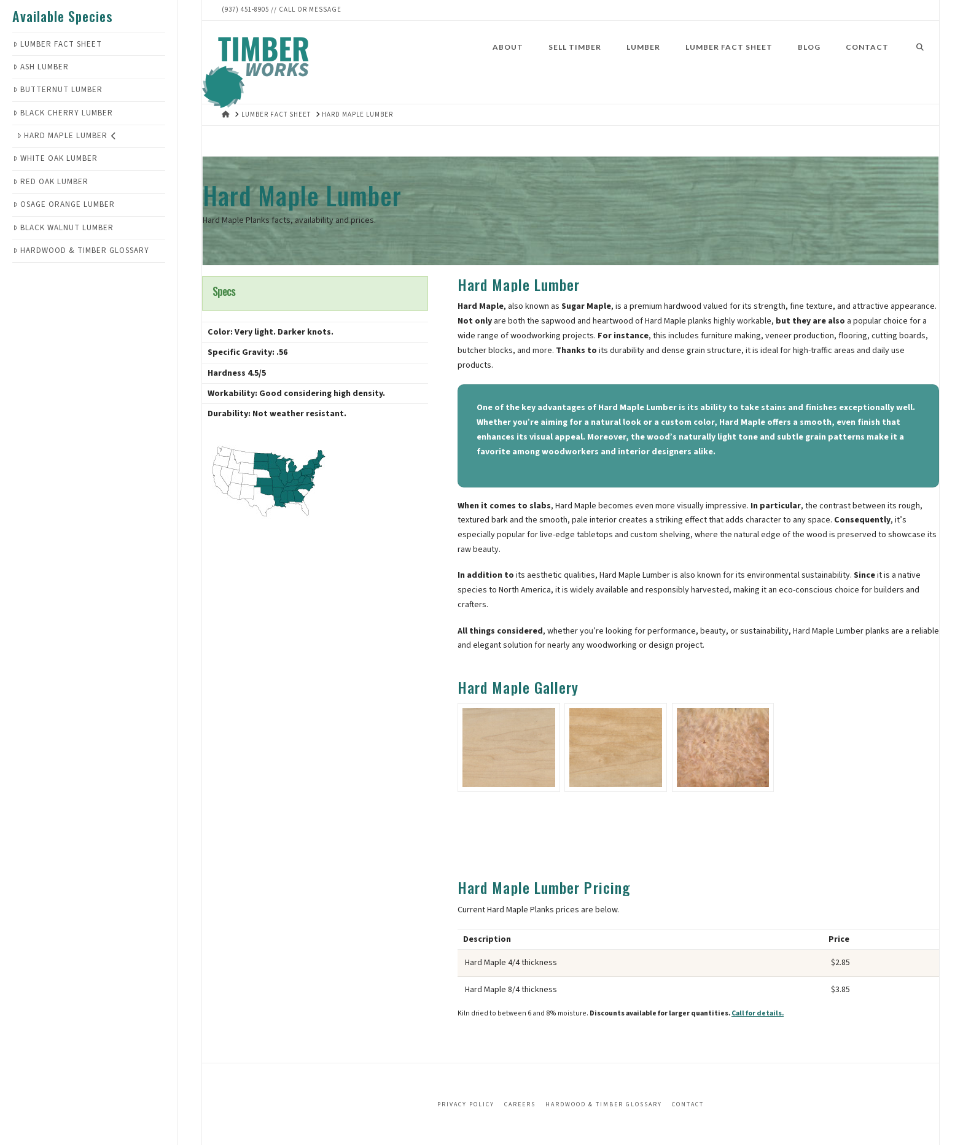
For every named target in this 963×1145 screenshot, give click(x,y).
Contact (688, 1105)
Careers (520, 1105)
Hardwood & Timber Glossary (81, 250)
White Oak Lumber (55, 158)
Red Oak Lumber (50, 181)
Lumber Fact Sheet (57, 44)
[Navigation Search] (920, 61)
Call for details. (757, 1013)
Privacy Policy (465, 1105)
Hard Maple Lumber (67, 135)
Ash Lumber (41, 66)
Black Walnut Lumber (63, 227)
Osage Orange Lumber (64, 204)
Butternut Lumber (58, 89)
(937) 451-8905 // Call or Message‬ (281, 9)
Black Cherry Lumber (63, 112)
